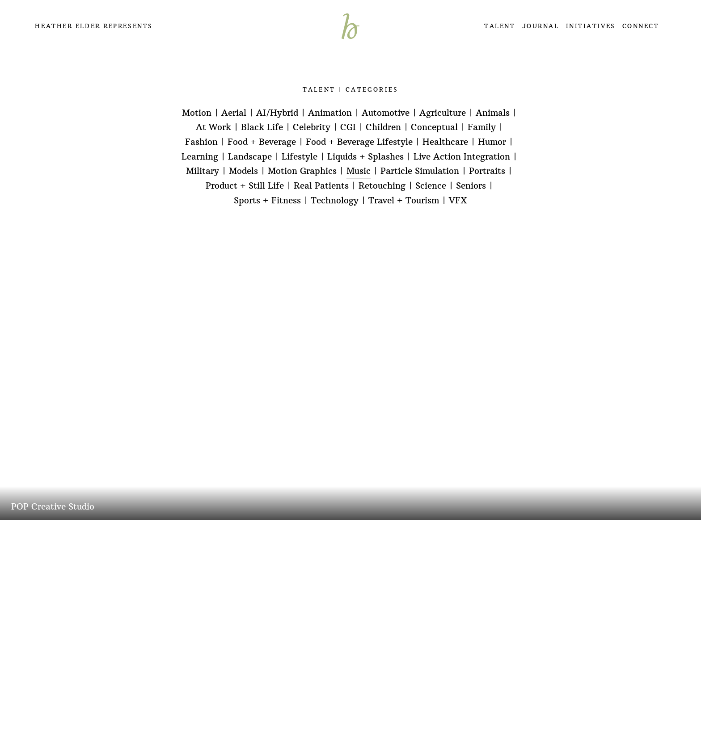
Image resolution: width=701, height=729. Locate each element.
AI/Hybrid (277, 112)
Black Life (262, 127)
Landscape (250, 156)
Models (243, 171)
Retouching (382, 185)
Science (430, 185)
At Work (213, 127)
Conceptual (434, 127)
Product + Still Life (245, 185)
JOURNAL (540, 26)
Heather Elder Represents (93, 26)
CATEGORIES (372, 89)
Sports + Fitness (267, 200)
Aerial (233, 112)
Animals (493, 112)
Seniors (471, 185)
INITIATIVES (591, 26)
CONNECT (640, 26)
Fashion (201, 141)
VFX (458, 200)
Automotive (386, 112)
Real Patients (321, 185)
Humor (492, 141)
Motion (196, 112)
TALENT (499, 26)
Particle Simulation (419, 171)
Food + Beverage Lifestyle (359, 141)
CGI (348, 127)
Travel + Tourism (403, 200)
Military (202, 171)
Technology (335, 200)
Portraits (487, 171)
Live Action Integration (462, 156)
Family (482, 127)
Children (383, 127)
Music (358, 171)
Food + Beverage (262, 141)
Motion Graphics (302, 171)
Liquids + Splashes (365, 156)
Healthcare (445, 141)
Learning (200, 156)
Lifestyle (299, 156)
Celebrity (311, 127)
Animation (330, 112)
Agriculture (442, 112)
